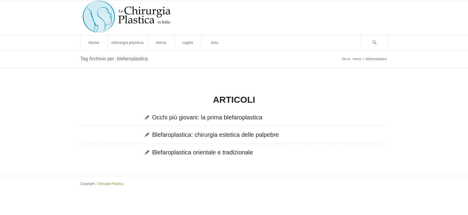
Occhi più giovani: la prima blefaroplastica (207, 117)
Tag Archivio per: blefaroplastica (114, 58)
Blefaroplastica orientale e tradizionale (202, 152)
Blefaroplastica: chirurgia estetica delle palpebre (215, 134)
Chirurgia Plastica (110, 183)
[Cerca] (374, 42)
